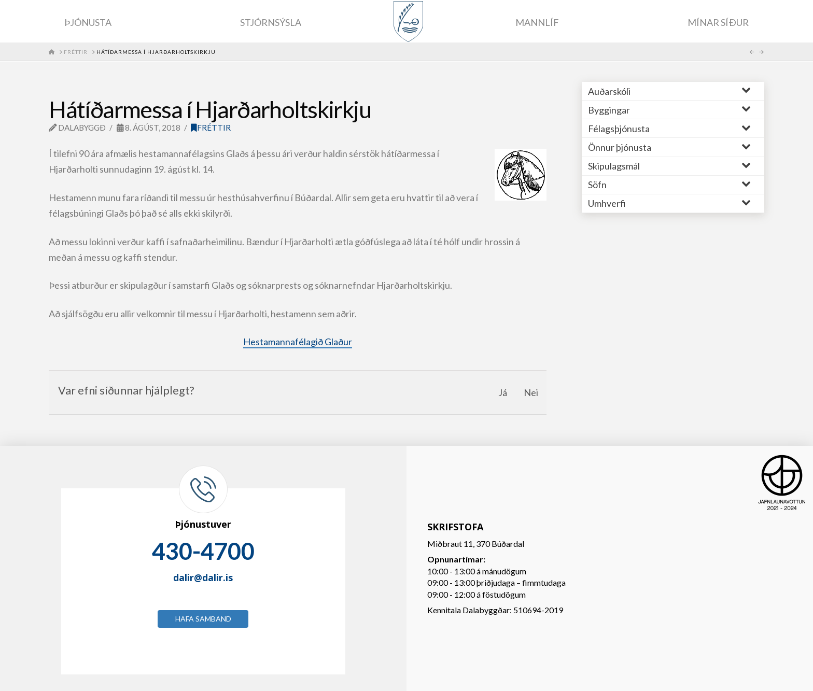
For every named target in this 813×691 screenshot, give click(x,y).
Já (502, 392)
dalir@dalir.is (203, 577)
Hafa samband (203, 618)
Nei (531, 392)
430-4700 (203, 551)
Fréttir (211, 127)
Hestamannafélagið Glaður (297, 341)
